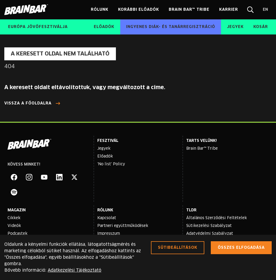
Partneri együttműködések (122, 226)
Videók (14, 226)
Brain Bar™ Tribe (202, 148)
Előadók (105, 156)
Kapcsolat (106, 218)
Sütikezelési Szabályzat (209, 226)
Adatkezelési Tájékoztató (74, 270)
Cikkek (14, 218)
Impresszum (108, 234)
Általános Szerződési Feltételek (216, 218)
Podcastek (17, 234)
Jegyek (104, 148)
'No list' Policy (111, 164)
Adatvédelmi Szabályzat (209, 234)
